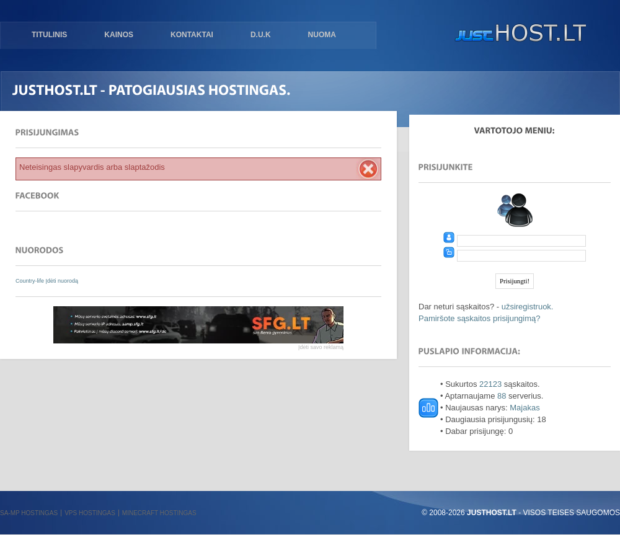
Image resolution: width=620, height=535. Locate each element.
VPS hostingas (89, 513)
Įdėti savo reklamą (320, 347)
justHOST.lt (518, 34)
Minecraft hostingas (159, 513)
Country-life (31, 281)
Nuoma (322, 34)
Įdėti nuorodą (62, 281)
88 (501, 395)
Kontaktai (191, 34)
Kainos (118, 34)
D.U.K (260, 34)
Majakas (524, 407)
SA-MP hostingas (29, 513)
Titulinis (49, 34)
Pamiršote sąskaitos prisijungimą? (479, 318)
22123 (490, 384)
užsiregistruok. (528, 306)
